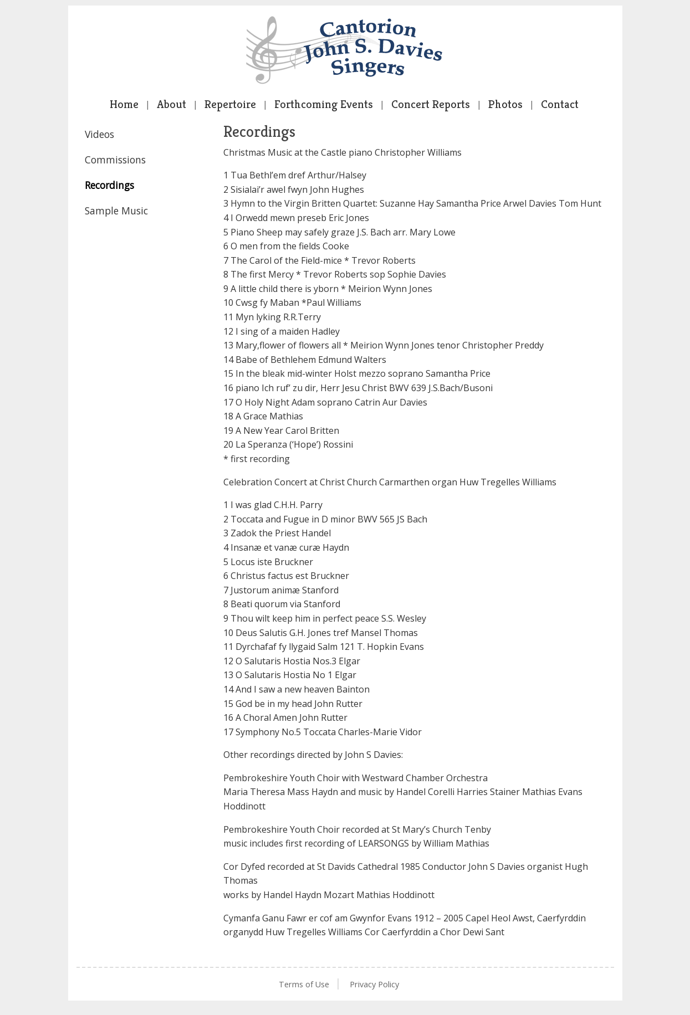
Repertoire (230, 104)
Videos (99, 134)
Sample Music (116, 210)
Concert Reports (430, 104)
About (171, 104)
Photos (505, 104)
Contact (560, 104)
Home (124, 104)
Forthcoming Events (323, 104)
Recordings (109, 185)
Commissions (115, 159)
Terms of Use (304, 984)
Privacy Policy (374, 984)
